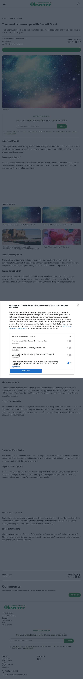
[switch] (69, 341)
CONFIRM (26, 371)
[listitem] (41, 336)
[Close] (79, 305)
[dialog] (41, 339)
